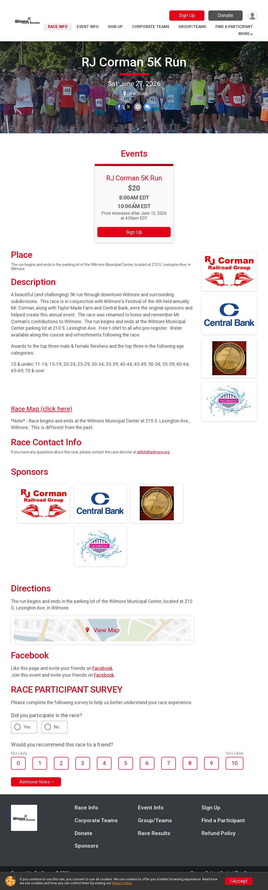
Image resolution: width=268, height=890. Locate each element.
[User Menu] (252, 15)
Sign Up (186, 15)
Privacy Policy (122, 883)
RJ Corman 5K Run (134, 62)
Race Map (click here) (41, 416)
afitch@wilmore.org (153, 459)
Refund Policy (219, 840)
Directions (137, 93)
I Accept (238, 881)
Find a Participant (234, 27)
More (244, 34)
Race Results (154, 840)
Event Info (88, 27)
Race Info (58, 27)
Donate (225, 15)
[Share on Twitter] (128, 107)
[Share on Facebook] (119, 107)
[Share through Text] (147, 107)
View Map (102, 637)
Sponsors (86, 853)
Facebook (102, 675)
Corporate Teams (150, 27)
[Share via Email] (137, 107)
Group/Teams (192, 27)
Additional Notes (34, 789)
